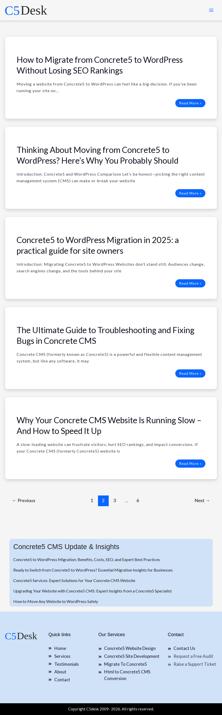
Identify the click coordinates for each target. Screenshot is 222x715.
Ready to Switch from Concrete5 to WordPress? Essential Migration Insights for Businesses (93, 569)
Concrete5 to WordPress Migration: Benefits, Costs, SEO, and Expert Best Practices (86, 559)
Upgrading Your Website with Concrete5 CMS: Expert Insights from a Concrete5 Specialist (92, 590)
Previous (23, 500)
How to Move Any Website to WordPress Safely (55, 601)
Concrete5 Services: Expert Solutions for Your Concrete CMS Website (74, 580)
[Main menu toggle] (211, 10)
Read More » (190, 103)
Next (202, 500)
